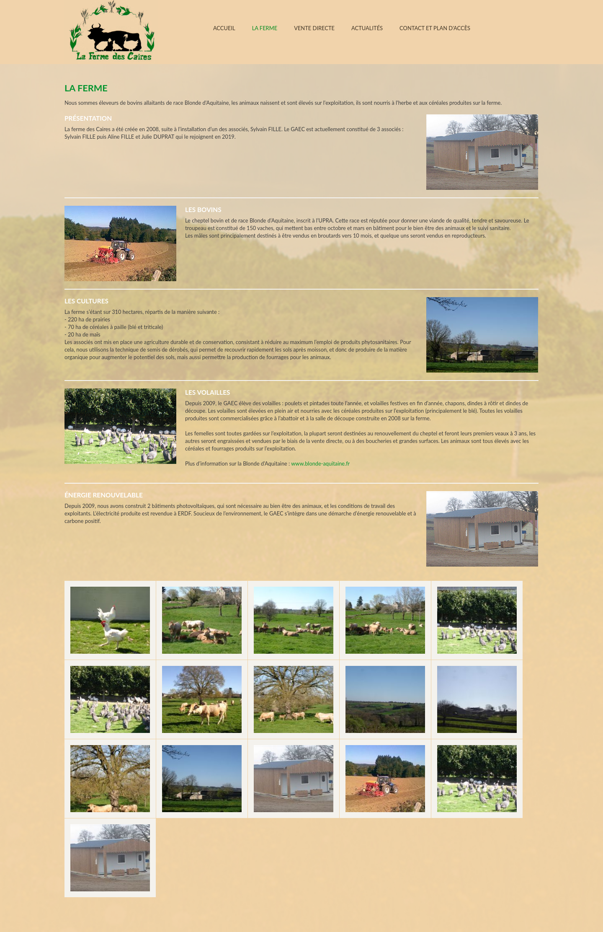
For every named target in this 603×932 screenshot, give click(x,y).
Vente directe (314, 28)
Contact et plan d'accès (434, 28)
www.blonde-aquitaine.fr (320, 463)
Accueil (224, 28)
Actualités (367, 28)
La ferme (265, 28)
